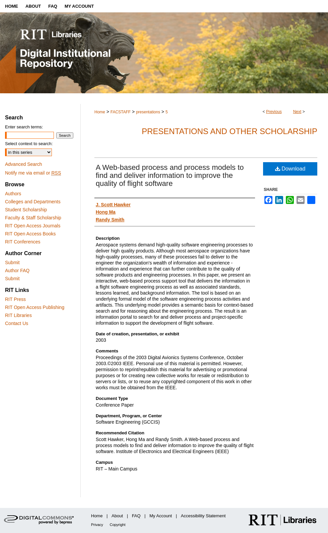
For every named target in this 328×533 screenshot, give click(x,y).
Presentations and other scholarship (229, 131)
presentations (148, 112)
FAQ (136, 515)
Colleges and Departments (33, 201)
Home (99, 112)
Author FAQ (17, 270)
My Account (161, 515)
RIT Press (15, 299)
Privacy (97, 525)
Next (297, 111)
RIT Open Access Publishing (34, 307)
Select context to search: (29, 143)
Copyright (118, 525)
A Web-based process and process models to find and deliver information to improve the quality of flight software (170, 175)
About (117, 515)
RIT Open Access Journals (32, 225)
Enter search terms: (24, 126)
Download (290, 169)
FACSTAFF (120, 112)
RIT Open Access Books (30, 233)
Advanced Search (23, 164)
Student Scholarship (26, 209)
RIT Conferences (22, 241)
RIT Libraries (18, 315)
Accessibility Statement (203, 515)
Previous (274, 111)
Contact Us (16, 323)
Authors (13, 193)
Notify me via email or (33, 173)
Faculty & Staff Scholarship (33, 217)
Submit (12, 262)
